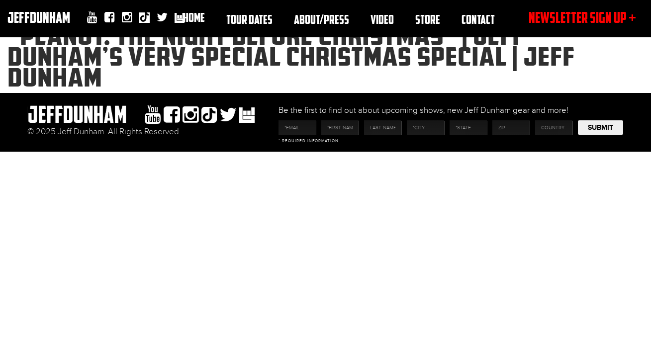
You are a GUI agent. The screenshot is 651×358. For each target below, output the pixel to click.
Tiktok (144, 18)
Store (427, 19)
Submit (600, 127)
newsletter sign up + (582, 17)
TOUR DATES (249, 19)
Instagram (127, 17)
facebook (109, 17)
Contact (478, 19)
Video (382, 19)
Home (194, 17)
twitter (162, 17)
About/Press (321, 19)
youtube (92, 17)
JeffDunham (38, 17)
